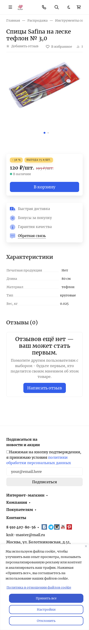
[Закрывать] (86, 546)
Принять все (46, 598)
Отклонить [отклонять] (46, 621)
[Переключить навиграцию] (10, 7)
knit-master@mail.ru (25, 535)
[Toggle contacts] (44, 7)
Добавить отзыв (24, 46)
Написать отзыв (44, 388)
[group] (44, 97)
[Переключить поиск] (56, 7)
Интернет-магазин (25, 495)
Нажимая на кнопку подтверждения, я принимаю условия (43, 457)
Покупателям (19, 509)
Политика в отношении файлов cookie (39, 587)
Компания (16, 502)
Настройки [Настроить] (46, 609)
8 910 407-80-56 (21, 527)
